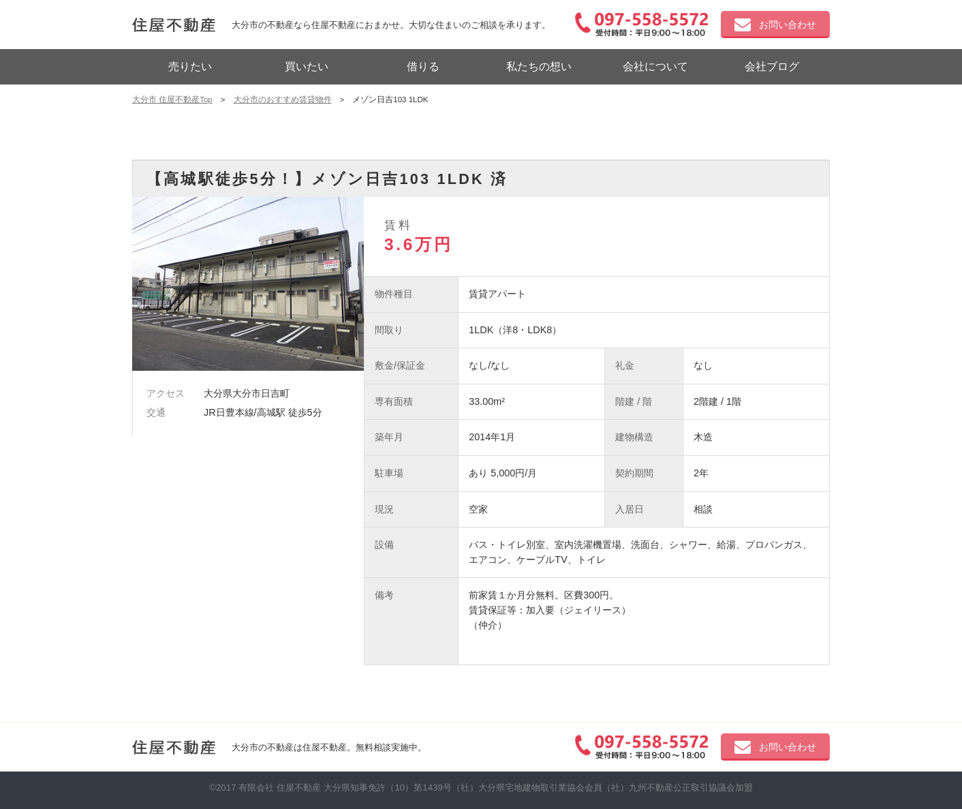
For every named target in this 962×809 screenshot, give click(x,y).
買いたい (306, 66)
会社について (655, 66)
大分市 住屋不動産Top (172, 99)
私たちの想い (539, 66)
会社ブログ (772, 66)
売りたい (190, 66)
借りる (423, 66)
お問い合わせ (775, 25)
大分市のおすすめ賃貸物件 (283, 99)
